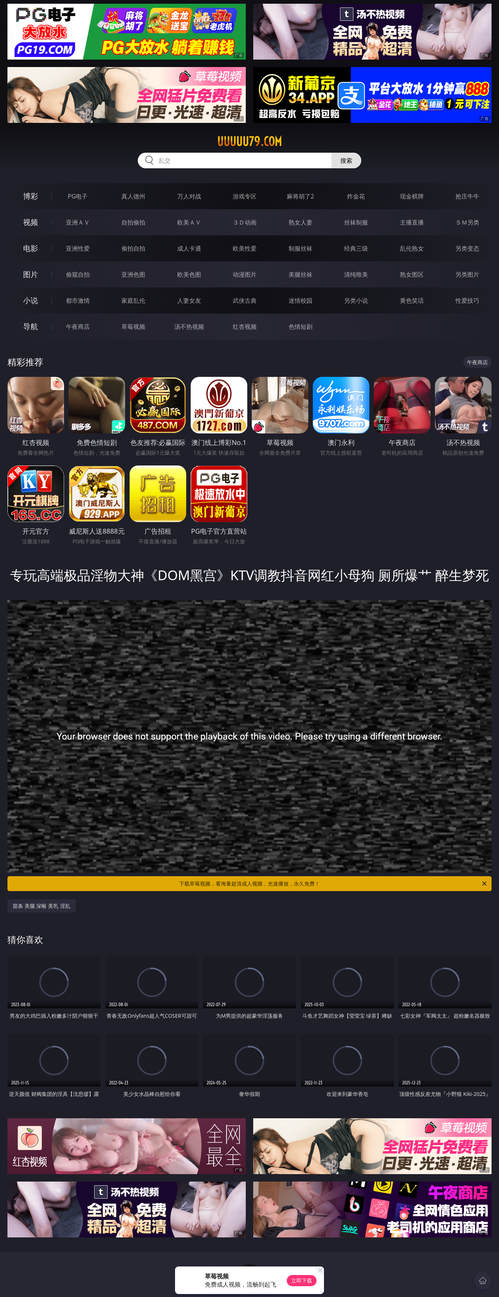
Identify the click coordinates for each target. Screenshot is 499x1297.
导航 (30, 326)
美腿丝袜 (300, 274)
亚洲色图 (133, 274)
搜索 (346, 160)
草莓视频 (133, 326)
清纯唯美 (356, 274)
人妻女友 (189, 300)
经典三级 (356, 248)
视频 (30, 222)
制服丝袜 (300, 248)
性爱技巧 (467, 300)
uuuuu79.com (249, 141)
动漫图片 (245, 274)
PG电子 (78, 196)
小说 (30, 300)
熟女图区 (412, 274)
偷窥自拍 (78, 274)
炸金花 (356, 196)
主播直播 (412, 222)
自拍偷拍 (133, 222)
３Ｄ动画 (245, 222)
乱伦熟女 (412, 248)
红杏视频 (245, 326)
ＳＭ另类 (467, 222)
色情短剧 (300, 326)
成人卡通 (189, 248)
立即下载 (301, 1280)
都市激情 (78, 300)
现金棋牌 (412, 196)
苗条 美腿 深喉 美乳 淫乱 (41, 905)
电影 (30, 248)
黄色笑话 (412, 300)
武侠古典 (245, 300)
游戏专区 (245, 196)
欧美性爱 (245, 248)
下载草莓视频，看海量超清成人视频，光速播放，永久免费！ (333, 883)
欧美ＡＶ (189, 222)
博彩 (30, 196)
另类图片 (467, 274)
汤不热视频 (189, 326)
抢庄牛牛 (467, 196)
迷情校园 (300, 300)
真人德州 (133, 196)
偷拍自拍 (133, 248)
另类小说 (356, 300)
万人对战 (189, 196)
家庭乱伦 (133, 300)
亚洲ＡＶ (78, 222)
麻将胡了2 (300, 196)
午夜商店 (78, 326)
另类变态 (467, 248)
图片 (30, 274)
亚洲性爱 (78, 248)
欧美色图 (189, 274)
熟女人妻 (300, 222)
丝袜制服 (356, 222)
